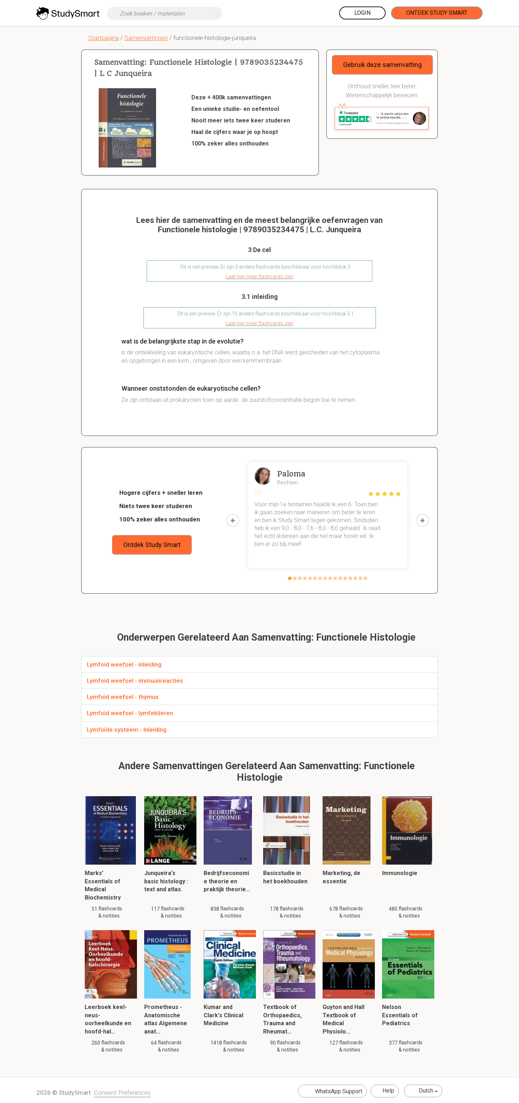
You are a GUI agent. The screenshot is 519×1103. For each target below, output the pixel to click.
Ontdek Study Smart (436, 12)
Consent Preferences (122, 1092)
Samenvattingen (146, 37)
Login (362, 12)
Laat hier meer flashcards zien (259, 276)
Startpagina (103, 37)
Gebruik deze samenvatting (382, 64)
